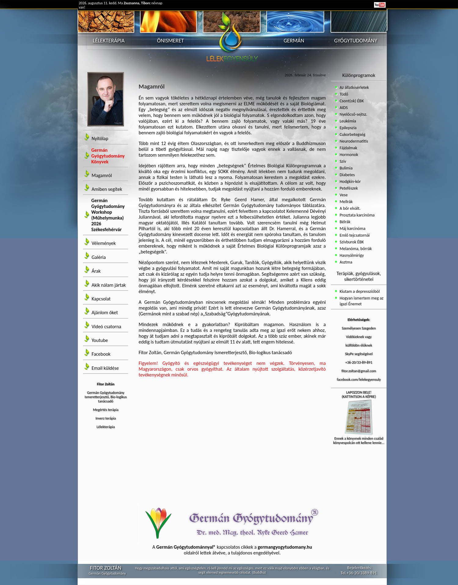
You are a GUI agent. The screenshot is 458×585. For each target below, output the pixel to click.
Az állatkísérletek (354, 87)
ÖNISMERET (170, 40)
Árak (96, 271)
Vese (343, 195)
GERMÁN (294, 40)
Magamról (102, 175)
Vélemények (104, 243)
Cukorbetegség (352, 134)
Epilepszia (348, 127)
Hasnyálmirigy (351, 255)
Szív (342, 161)
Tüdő (343, 94)
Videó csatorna (106, 326)
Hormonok (348, 154)
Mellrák (346, 201)
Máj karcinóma (352, 228)
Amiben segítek (107, 189)
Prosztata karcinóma (357, 215)
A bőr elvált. (350, 208)
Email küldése (105, 368)
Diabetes (347, 174)
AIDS (343, 107)
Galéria (99, 257)
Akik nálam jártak (109, 285)
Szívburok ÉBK (351, 242)
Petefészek (348, 188)
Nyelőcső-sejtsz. (353, 114)
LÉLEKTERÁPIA (109, 40)
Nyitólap (100, 139)
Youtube (100, 340)
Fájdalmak (348, 148)
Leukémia (347, 121)
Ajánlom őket (105, 313)
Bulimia (346, 168)
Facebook (101, 354)
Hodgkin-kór (350, 181)
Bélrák (345, 221)
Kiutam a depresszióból (359, 291)
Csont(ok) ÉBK (351, 101)
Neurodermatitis (353, 141)
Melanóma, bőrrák (355, 248)
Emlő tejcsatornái (354, 235)
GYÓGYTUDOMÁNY (355, 40)
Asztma (345, 262)
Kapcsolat (101, 299)
